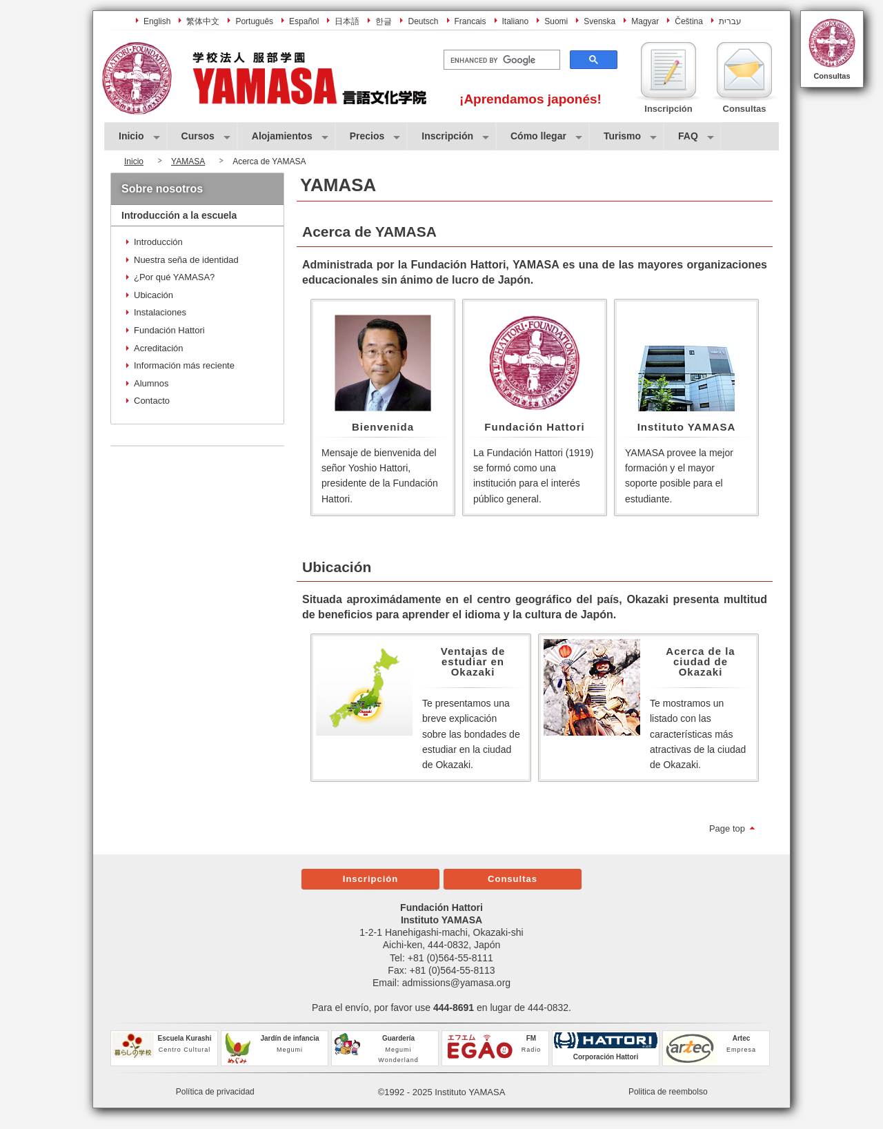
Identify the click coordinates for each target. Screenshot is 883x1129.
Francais (470, 21)
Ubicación (153, 295)
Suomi (556, 21)
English (156, 21)
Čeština (689, 21)
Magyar (645, 21)
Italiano (515, 21)
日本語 (347, 21)
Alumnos (151, 383)
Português (254, 21)
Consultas (831, 76)
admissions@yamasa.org (456, 982)
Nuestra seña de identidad (186, 260)
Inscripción (370, 879)
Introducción (158, 242)
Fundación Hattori (534, 427)
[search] (500, 60)
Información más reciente (184, 365)
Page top (727, 828)
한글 (383, 21)
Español (304, 21)
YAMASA (188, 161)
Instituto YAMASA (686, 427)
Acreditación (158, 348)
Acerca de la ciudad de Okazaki (700, 661)
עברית (730, 21)
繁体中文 (202, 21)
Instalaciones (160, 312)
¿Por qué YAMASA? (174, 277)
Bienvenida (383, 427)
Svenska (599, 21)
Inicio (133, 161)
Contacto (152, 400)
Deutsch (423, 21)
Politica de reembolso (668, 1092)
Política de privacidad (215, 1092)
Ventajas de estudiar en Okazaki (473, 661)
